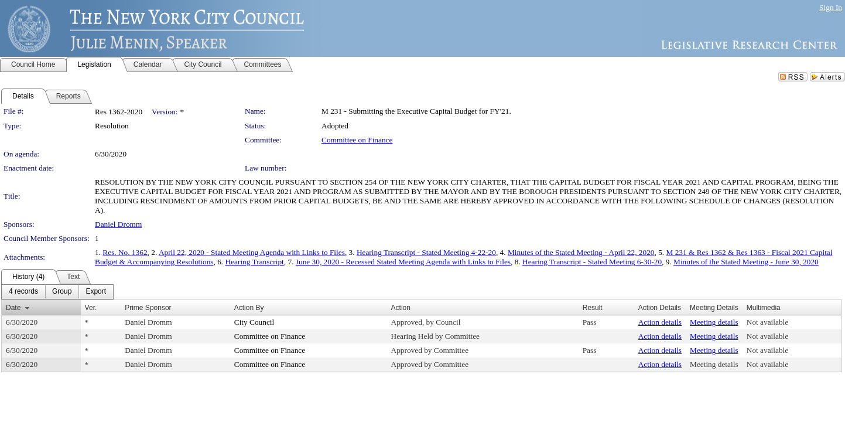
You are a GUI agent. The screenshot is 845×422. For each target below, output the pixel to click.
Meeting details (714, 322)
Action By (249, 308)
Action (400, 308)
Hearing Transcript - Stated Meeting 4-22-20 (426, 252)
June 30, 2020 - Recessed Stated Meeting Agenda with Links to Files (403, 261)
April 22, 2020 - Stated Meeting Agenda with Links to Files (252, 252)
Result (593, 308)
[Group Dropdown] (61, 292)
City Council (254, 322)
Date (13, 308)
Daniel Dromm (118, 224)
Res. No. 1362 (124, 252)
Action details (660, 322)
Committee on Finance (356, 139)
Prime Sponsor (148, 308)
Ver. (91, 308)
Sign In (830, 7)
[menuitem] (23, 292)
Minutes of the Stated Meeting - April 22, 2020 (581, 252)
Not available (767, 322)
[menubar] (57, 292)
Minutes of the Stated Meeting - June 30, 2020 (746, 261)
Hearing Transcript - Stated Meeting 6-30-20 (592, 261)
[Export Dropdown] (95, 292)
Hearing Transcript (254, 261)
